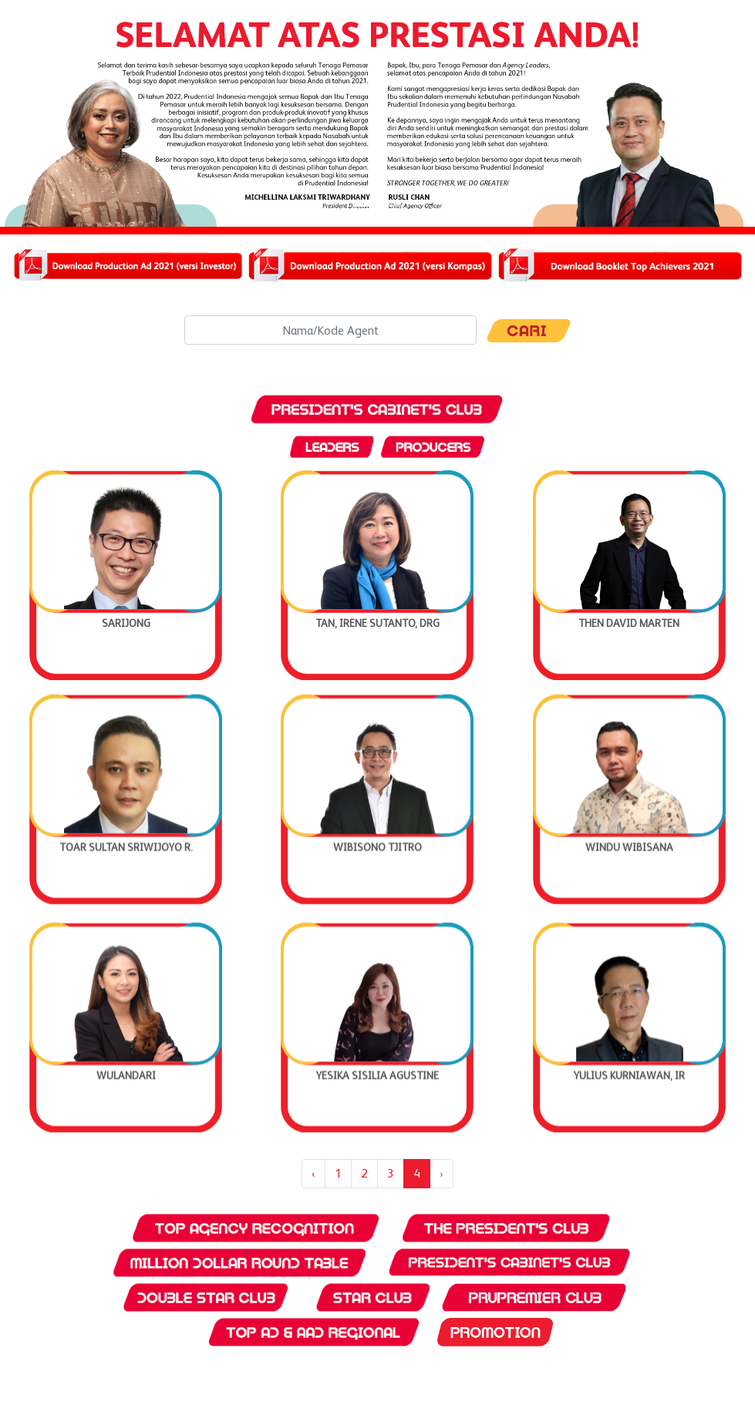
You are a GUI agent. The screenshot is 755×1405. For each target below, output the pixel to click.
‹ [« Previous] (313, 1173)
